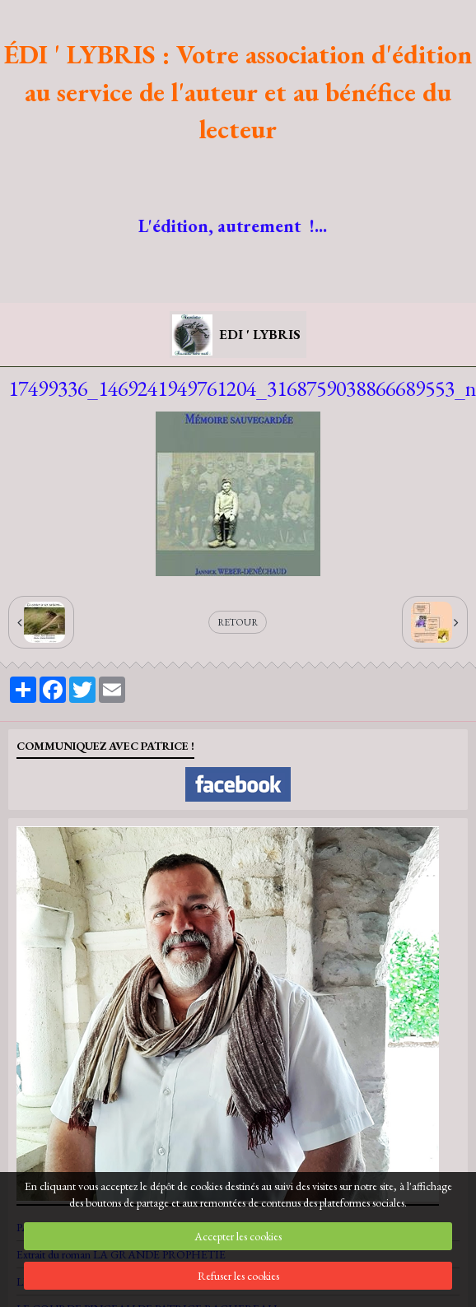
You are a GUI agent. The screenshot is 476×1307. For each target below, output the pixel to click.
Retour (237, 622)
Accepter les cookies (238, 1236)
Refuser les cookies (238, 1275)
